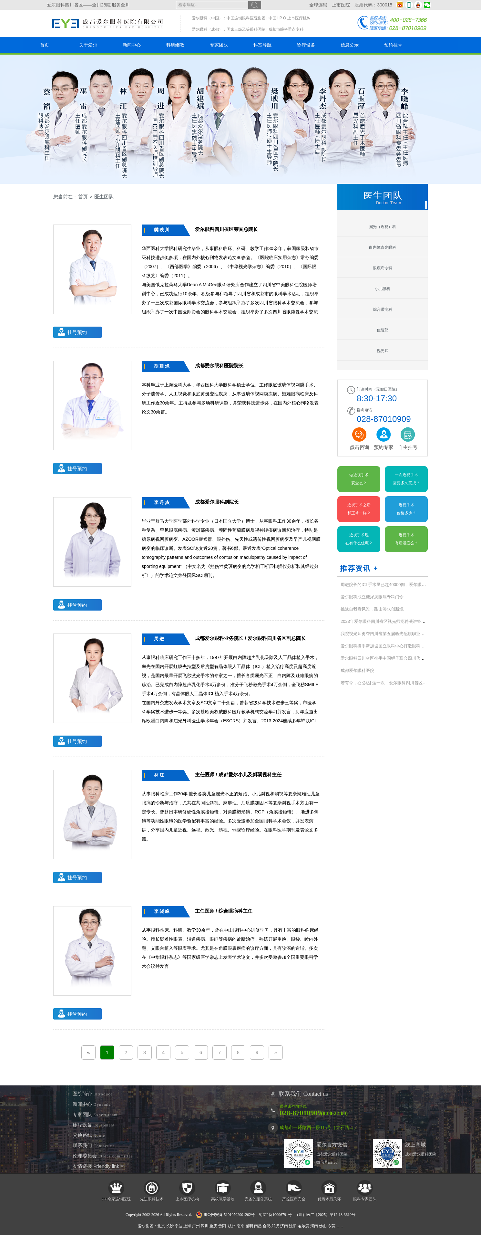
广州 (196, 1226)
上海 (187, 1226)
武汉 (275, 1226)
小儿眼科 (382, 289)
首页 (44, 44)
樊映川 (162, 229)
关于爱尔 (88, 44)
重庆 (213, 1226)
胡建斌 (162, 366)
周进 (159, 638)
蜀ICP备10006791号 (275, 1214)
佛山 (323, 1226)
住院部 (382, 330)
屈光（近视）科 (382, 227)
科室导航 (262, 44)
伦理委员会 (103, 1155)
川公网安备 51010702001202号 (225, 1214)
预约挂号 (393, 44)
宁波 (178, 1226)
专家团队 (219, 44)
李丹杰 (162, 502)
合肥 (267, 1226)
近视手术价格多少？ (406, 509)
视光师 (382, 351)
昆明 (249, 1226)
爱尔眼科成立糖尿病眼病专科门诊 (372, 596)
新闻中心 (132, 44)
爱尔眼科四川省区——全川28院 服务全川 (88, 4)
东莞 (331, 1226)
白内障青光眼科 (382, 247)
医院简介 (93, 1093)
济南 (284, 1226)
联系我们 (94, 1145)
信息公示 (350, 44)
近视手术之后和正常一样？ (359, 509)
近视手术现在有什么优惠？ (359, 539)
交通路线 (89, 1135)
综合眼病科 (382, 309)
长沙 (170, 1226)
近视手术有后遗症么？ (406, 539)
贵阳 (222, 1226)
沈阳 (293, 1226)
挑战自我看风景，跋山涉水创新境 (372, 609)
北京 (161, 1226)
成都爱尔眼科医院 (357, 670)
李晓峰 (162, 911)
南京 (240, 1226)
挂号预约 (77, 332)
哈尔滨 (303, 1226)
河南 (314, 1226)
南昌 (258, 1226)
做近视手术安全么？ (359, 479)
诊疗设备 (306, 44)
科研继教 (175, 44)
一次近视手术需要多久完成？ (406, 479)
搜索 (254, 5)
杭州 (232, 1226)
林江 (159, 775)
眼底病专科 (382, 268)
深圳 (205, 1226)
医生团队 (104, 196)
